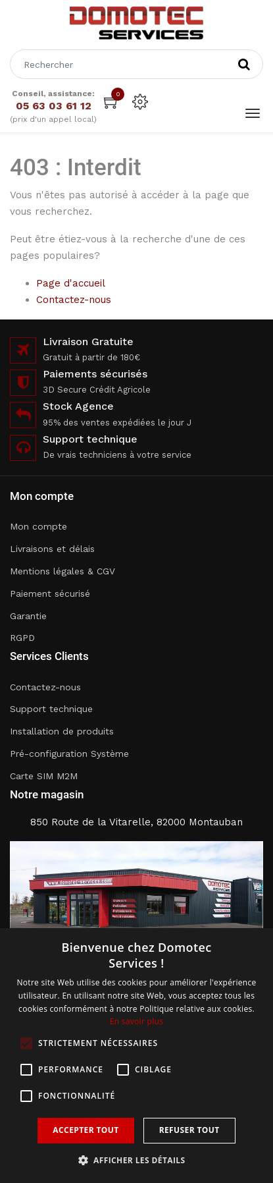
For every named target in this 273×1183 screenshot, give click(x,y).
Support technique (51, 708)
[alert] (136, 1055)
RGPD (22, 637)
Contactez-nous (73, 300)
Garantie (28, 616)
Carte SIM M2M (44, 776)
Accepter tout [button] (85, 1130)
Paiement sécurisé (50, 593)
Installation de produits (62, 731)
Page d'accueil (70, 283)
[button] (137, 1160)
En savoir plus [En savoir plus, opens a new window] (136, 1021)
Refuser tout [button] (189, 1130)
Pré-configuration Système (69, 753)
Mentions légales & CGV (62, 571)
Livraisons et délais (52, 548)
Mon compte (38, 526)
